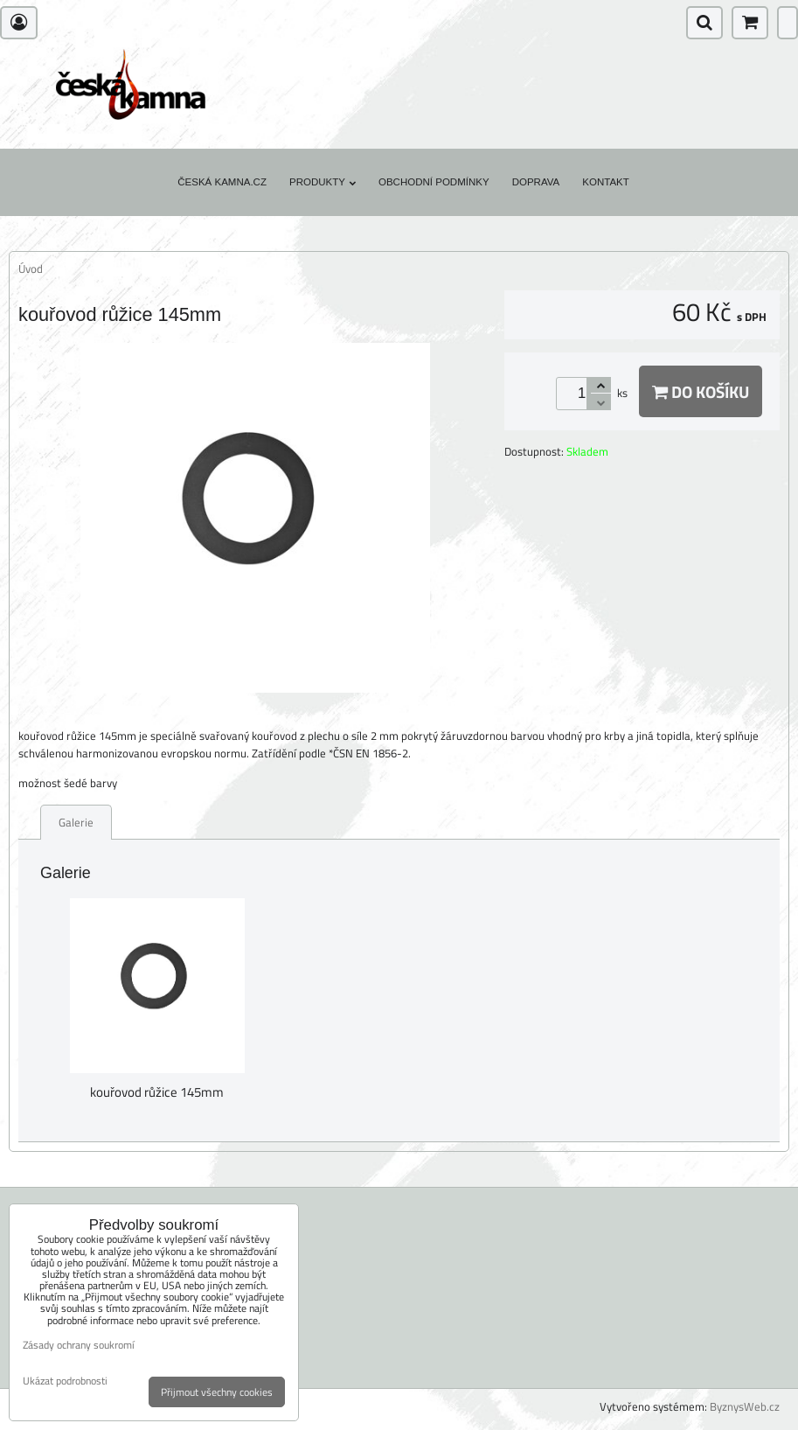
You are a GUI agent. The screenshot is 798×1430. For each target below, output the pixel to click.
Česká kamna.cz (222, 182)
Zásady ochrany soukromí (79, 1344)
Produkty (322, 182)
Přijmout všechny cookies (217, 1392)
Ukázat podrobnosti (65, 1380)
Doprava (536, 182)
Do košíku (700, 391)
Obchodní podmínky (433, 182)
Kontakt (605, 182)
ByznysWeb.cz (745, 1406)
